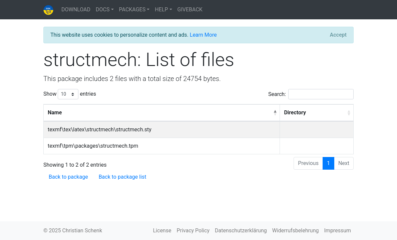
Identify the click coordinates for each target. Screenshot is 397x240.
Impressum (337, 230)
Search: (311, 94)
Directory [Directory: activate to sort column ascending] (295, 112)
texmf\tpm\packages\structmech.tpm (93, 146)
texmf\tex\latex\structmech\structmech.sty (99, 129)
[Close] (338, 35)
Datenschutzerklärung (241, 230)
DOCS (102, 9)
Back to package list (122, 177)
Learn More (203, 35)
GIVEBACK (190, 9)
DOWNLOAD (75, 9)
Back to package (68, 177)
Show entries (69, 94)
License (162, 230)
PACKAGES (132, 9)
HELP (161, 9)
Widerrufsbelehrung (295, 230)
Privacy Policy (193, 230)
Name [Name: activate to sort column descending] (55, 112)
